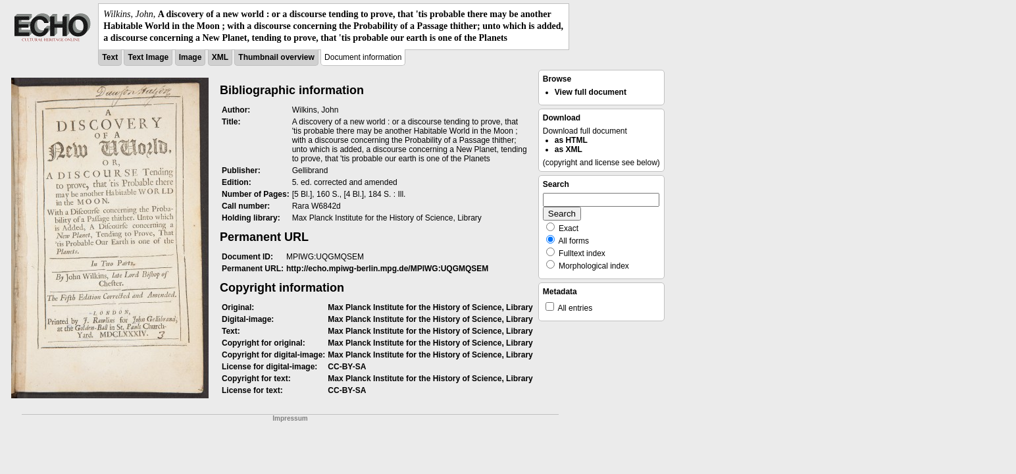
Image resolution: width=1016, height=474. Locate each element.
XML (220, 57)
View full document (590, 92)
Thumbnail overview (276, 57)
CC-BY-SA (347, 366)
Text (110, 57)
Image (190, 57)
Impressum (289, 418)
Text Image (148, 57)
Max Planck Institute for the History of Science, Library (430, 307)
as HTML (571, 140)
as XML (568, 149)
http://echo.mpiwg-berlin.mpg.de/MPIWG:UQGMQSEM (387, 268)
